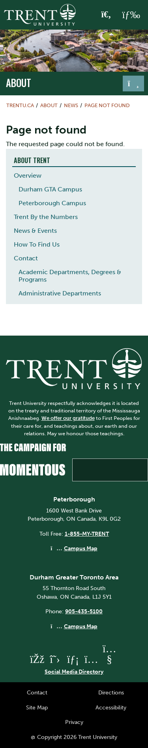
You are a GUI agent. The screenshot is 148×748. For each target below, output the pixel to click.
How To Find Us (37, 244)
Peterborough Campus (52, 203)
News (71, 105)
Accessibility (111, 707)
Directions (111, 692)
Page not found (107, 105)
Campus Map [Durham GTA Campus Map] (80, 626)
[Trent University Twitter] (55, 659)
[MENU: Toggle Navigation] (131, 15)
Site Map (37, 707)
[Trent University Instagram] (91, 659)
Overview (27, 175)
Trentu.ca (20, 105)
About (18, 83)
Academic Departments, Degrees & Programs (70, 275)
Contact (26, 258)
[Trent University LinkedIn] (73, 659)
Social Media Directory (74, 671)
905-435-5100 (84, 611)
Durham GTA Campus (50, 189)
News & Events (35, 230)
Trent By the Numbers (46, 217)
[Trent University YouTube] (109, 659)
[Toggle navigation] (133, 83)
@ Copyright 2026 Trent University (74, 737)
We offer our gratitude (68, 418)
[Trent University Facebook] (36, 659)
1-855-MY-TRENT (87, 533)
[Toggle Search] (106, 15)
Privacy (74, 722)
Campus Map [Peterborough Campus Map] (80, 548)
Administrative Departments (60, 293)
